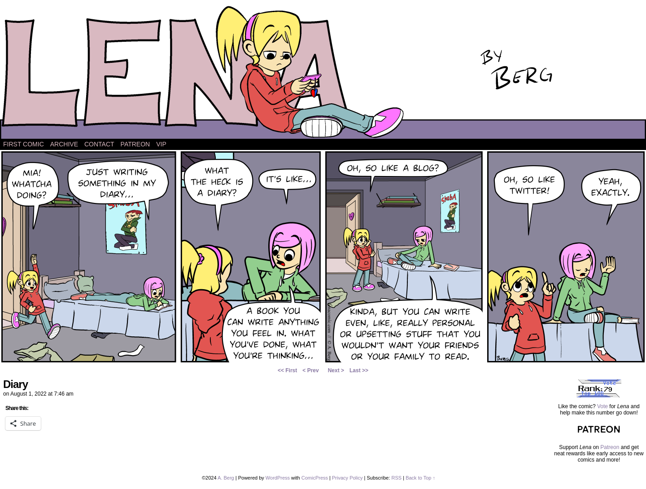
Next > (336, 370)
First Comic (23, 144)
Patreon (135, 144)
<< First (287, 370)
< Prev (310, 370)
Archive (64, 144)
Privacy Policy (347, 477)
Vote (602, 406)
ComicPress (314, 477)
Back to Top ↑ (420, 477)
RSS (397, 477)
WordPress (278, 477)
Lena (323, 71)
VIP (161, 144)
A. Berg (226, 477)
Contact (99, 144)
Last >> (358, 370)
